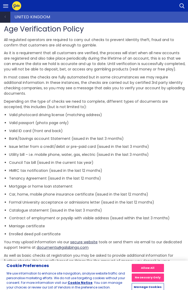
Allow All (148, 269)
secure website (84, 242)
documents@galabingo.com (63, 247)
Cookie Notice (80, 284)
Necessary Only (148, 279)
